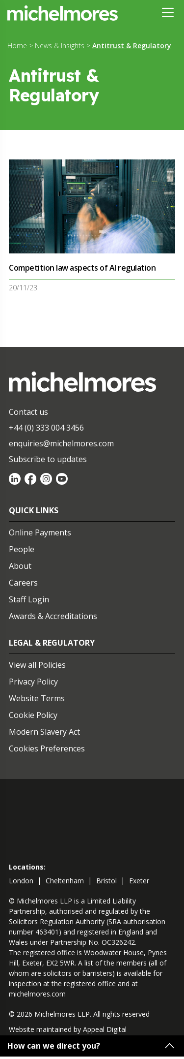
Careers (23, 582)
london (21, 880)
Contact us (28, 411)
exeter (139, 880)
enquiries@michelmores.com (61, 443)
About (20, 566)
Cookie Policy (33, 715)
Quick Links (33, 510)
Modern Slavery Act (44, 731)
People (21, 549)
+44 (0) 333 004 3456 (46, 427)
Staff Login (29, 599)
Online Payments (40, 532)
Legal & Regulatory (52, 642)
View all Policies (37, 664)
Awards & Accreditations (53, 616)
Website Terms (37, 698)
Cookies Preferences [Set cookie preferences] (47, 748)
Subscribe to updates (48, 459)
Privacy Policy (33, 681)
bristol (106, 880)
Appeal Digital (105, 1029)
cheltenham (65, 880)
